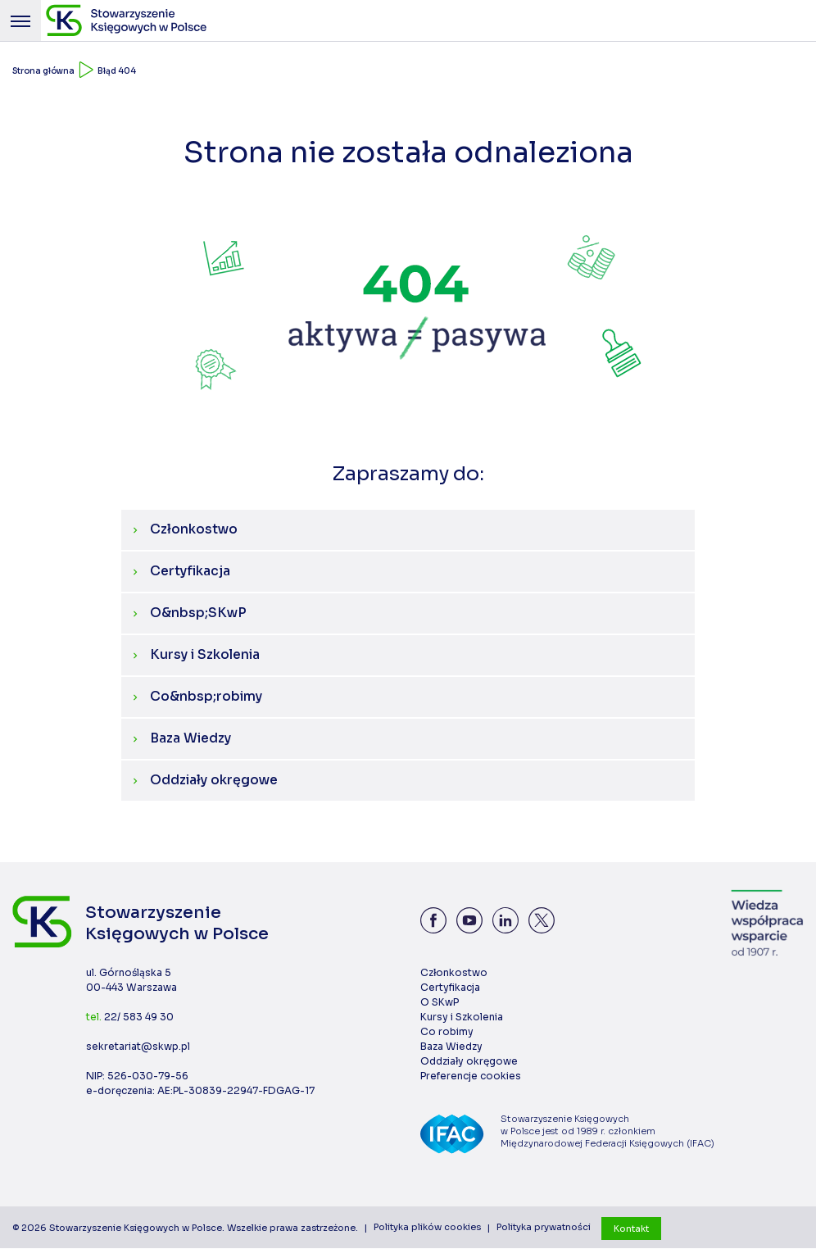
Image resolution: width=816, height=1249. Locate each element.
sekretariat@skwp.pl (138, 1047)
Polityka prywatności (543, 1228)
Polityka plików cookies (427, 1228)
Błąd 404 (116, 71)
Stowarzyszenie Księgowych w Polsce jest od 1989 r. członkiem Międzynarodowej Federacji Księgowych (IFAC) (609, 1132)
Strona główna (43, 71)
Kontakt (631, 1228)
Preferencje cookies (470, 1076)
